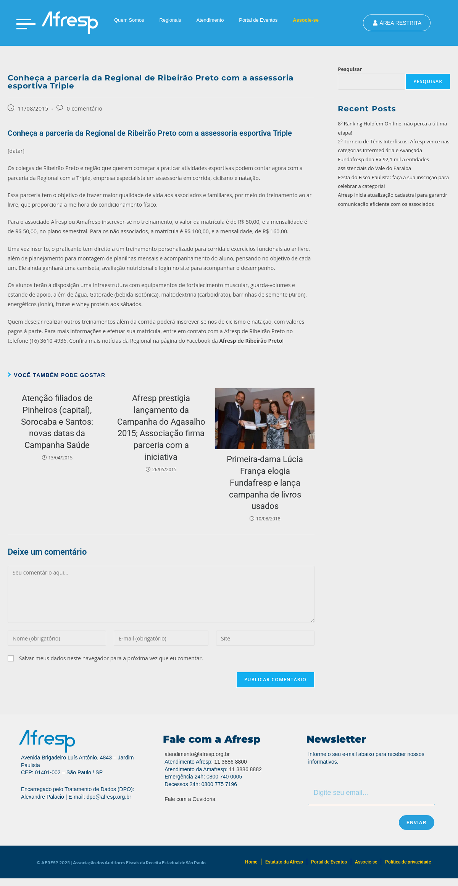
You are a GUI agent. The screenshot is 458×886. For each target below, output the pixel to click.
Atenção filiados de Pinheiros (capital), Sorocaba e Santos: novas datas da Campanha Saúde (57, 421)
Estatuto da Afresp (284, 862)
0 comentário (85, 108)
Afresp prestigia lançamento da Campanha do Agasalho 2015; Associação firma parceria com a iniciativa (161, 427)
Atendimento (210, 20)
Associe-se (306, 20)
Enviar (416, 822)
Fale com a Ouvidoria (189, 799)
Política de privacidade (408, 862)
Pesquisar (350, 69)
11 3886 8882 (245, 769)
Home (251, 862)
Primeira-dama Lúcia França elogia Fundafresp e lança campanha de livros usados (265, 482)
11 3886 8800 (230, 762)
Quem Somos (129, 20)
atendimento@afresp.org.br (197, 754)
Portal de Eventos (258, 20)
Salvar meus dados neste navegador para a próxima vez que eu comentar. (111, 658)
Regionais (170, 20)
